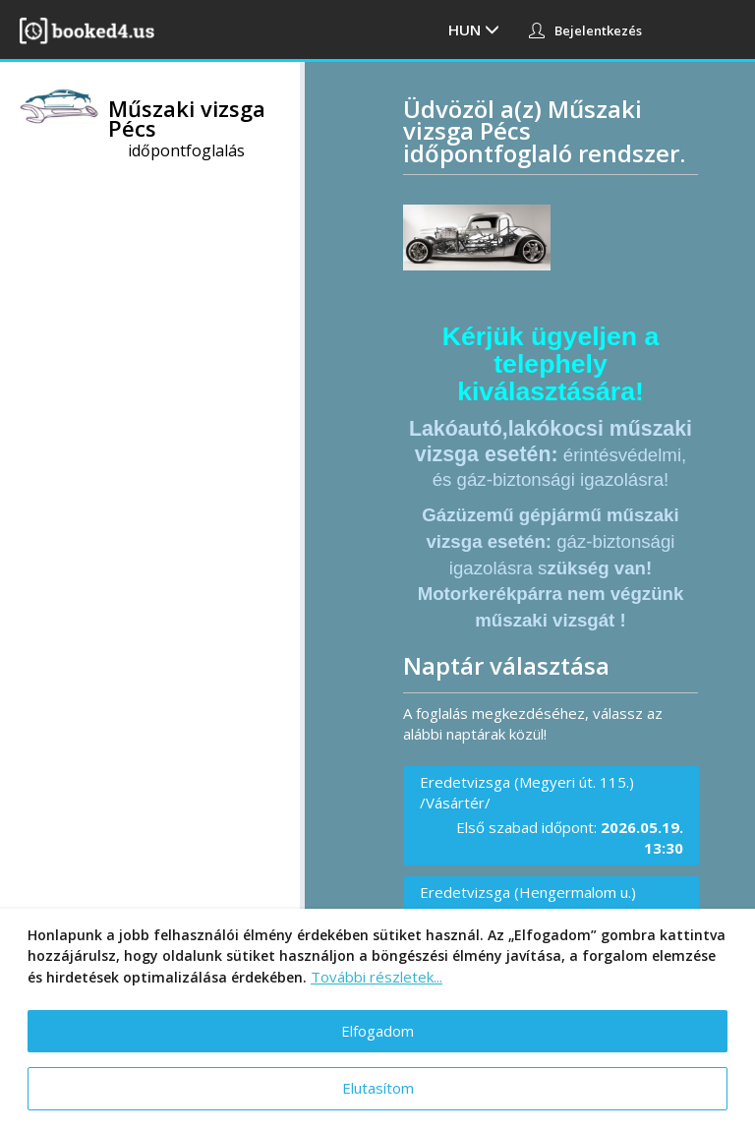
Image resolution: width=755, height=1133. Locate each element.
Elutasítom (378, 1088)
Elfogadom (377, 1031)
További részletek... (376, 976)
